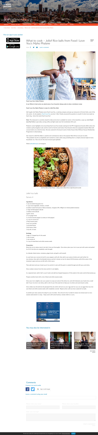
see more (92, 351)
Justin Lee (93, 22)
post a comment (44, 47)
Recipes (29, 347)
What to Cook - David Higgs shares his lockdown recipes (36, 344)
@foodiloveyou (34, 143)
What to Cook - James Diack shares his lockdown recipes (60, 344)
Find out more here (66, 433)
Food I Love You (46, 114)
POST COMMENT (89, 418)
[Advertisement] (61, 33)
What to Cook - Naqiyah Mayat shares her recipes (83, 344)
